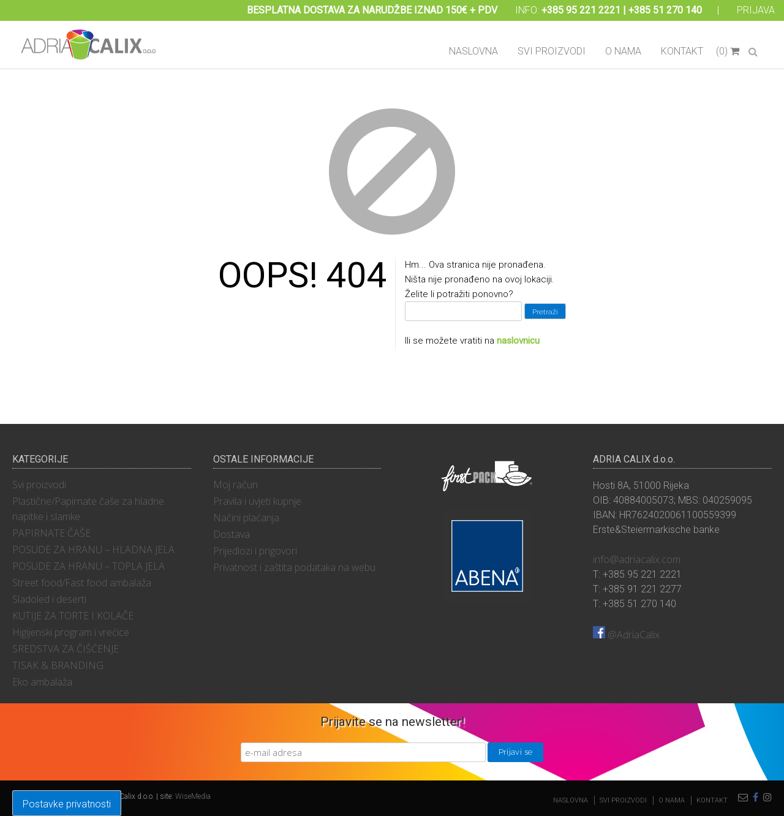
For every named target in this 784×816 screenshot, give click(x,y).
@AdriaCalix (626, 634)
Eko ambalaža (42, 682)
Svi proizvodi (552, 51)
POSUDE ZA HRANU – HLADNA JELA (93, 549)
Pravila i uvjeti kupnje (257, 501)
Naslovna (473, 51)
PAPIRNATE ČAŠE (51, 533)
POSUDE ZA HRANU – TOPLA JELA (88, 566)
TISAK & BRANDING (58, 665)
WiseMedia (193, 796)
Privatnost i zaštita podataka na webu (294, 567)
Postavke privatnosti (67, 804)
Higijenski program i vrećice (70, 632)
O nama (623, 51)
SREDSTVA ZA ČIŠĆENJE (65, 648)
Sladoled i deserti (49, 599)
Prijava (756, 10)
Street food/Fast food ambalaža (81, 582)
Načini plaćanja (246, 517)
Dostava (231, 534)
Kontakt (682, 51)
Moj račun (235, 484)
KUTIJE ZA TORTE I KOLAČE (73, 615)
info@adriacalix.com (636, 559)
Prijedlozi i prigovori (255, 550)
